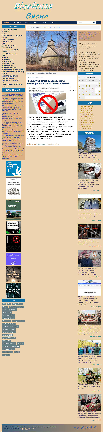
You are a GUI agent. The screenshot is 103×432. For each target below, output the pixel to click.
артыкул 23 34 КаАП (9, 332)
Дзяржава (41, 144)
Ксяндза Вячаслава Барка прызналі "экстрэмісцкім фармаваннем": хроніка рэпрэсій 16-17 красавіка (12, 144)
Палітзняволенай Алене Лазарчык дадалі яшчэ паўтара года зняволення (12, 156)
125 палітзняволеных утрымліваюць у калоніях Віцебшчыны (88, 242)
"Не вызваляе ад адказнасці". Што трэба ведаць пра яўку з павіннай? (12, 94)
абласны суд (11, 324)
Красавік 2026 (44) (86, 108)
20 (93, 92)
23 (79, 95)
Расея (22, 321)
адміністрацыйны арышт (10, 326)
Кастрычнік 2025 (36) (87, 120)
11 (86, 89)
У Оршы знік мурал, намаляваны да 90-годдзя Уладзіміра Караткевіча (87, 155)
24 (83, 95)
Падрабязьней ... (53, 144)
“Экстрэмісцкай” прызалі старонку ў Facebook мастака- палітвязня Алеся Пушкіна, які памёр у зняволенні (88, 184)
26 (90, 95)
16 (79, 92)
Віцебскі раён (7, 312)
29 (100, 95)
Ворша (20, 304)
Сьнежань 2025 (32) (87, 116)
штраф (17, 352)
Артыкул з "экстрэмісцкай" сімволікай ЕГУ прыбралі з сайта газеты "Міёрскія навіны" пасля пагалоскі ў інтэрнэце (88, 300)
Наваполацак (6, 321)
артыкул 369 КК (7, 335)
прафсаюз (6, 349)
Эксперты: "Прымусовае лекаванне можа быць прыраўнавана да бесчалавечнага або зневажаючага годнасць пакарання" (12, 101)
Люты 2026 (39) (85, 112)
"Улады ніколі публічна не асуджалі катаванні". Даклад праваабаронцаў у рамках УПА (13, 131)
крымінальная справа (9, 343)
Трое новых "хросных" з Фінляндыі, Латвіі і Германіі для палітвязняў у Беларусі (13, 150)
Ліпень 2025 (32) (86, 126)
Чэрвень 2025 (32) (86, 128)
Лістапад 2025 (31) (86, 118)
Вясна (36, 15)
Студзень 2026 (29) (86, 114)
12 (90, 89)
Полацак (15, 321)
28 (96, 95)
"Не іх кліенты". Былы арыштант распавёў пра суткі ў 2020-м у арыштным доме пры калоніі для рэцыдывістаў (12, 125)
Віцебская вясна (19, 427)
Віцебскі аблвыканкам (16, 307)
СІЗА (4, 324)
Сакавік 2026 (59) (86, 110)
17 (83, 92)
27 (93, 95)
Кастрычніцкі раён (8, 315)
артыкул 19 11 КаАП (9, 329)
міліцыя (20, 343)
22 (100, 92)
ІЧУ (4, 304)
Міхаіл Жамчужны (8, 318)
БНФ (9, 304)
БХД (14, 304)
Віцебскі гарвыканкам (9, 309)
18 (86, 92)
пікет (12, 349)
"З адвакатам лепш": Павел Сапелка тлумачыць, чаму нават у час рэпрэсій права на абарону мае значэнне (13, 108)
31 (83, 98)
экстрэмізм (6, 355)
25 (86, 95)
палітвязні (6, 346)
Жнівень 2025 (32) (86, 124)
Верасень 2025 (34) (87, 122)
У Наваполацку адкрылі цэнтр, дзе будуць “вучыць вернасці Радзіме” (89, 386)
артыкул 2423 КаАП (9, 338)
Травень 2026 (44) (86, 106)
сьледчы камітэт (7, 352)
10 (83, 89)
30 (79, 98)
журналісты (6, 340)
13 (93, 89)
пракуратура (15, 346)
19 (90, 92)
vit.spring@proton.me (27, 428)
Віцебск (5, 307)
